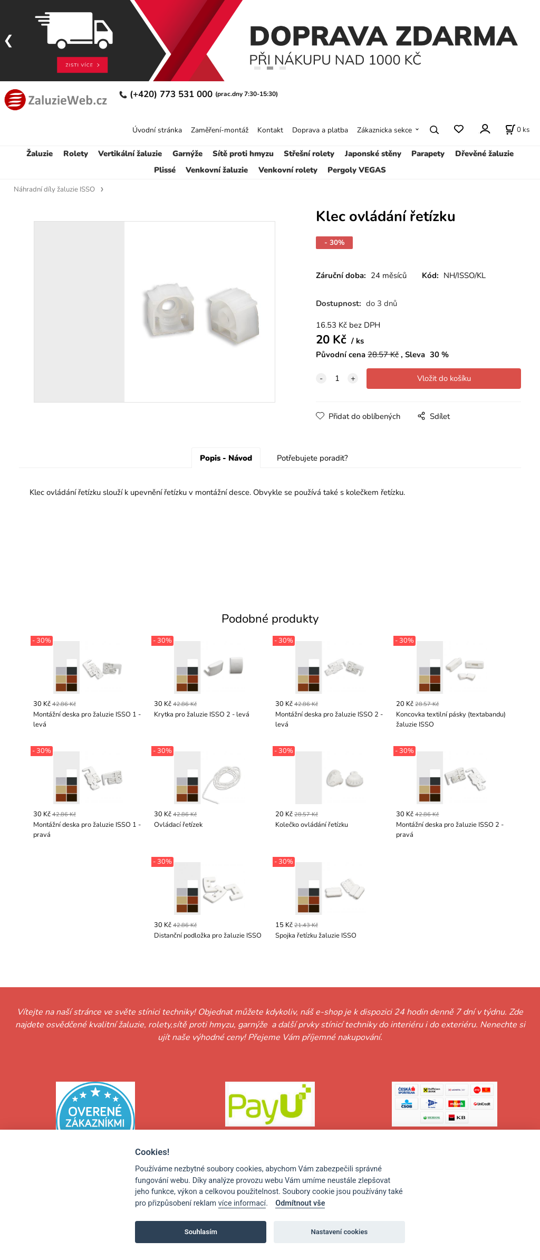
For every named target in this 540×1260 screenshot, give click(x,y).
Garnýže (187, 153)
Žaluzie (39, 153)
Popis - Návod (226, 458)
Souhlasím (201, 1232)
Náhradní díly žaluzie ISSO (54, 189)
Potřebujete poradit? (312, 458)
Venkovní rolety (287, 170)
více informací (242, 1203)
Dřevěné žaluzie (484, 153)
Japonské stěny (373, 153)
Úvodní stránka (157, 130)
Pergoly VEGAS (356, 170)
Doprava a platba (320, 130)
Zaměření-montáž (219, 130)
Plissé (165, 170)
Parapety (428, 153)
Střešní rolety (309, 153)
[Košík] (517, 129)
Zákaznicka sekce (384, 130)
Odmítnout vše (300, 1203)
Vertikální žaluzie (130, 153)
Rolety (75, 153)
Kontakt (270, 130)
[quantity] (337, 378)
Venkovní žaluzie (217, 170)
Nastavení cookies (339, 1232)
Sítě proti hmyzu (243, 153)
